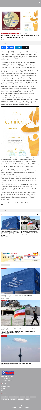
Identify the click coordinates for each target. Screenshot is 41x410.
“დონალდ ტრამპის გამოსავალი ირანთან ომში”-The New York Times (16, 363)
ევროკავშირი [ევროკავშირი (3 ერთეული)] (5, 396)
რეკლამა (20, 407)
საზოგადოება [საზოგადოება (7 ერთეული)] (13, 399)
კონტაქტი (27, 407)
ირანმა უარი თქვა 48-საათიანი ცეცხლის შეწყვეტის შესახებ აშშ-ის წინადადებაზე (29, 232)
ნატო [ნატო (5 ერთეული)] (28, 396)
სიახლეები (16, 33)
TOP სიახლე (4, 33)
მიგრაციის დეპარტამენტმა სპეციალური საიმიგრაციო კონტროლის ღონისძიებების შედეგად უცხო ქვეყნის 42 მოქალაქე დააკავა (10, 233)
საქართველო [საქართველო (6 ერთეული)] (21, 399)
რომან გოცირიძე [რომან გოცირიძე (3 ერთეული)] (5, 399)
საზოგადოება (10, 33)
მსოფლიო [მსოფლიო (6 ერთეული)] (23, 396)
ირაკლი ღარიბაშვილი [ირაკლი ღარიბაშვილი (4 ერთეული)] (14, 396)
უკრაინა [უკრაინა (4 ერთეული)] (27, 399)
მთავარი (14, 407)
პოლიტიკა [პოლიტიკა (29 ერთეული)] (33, 396)
